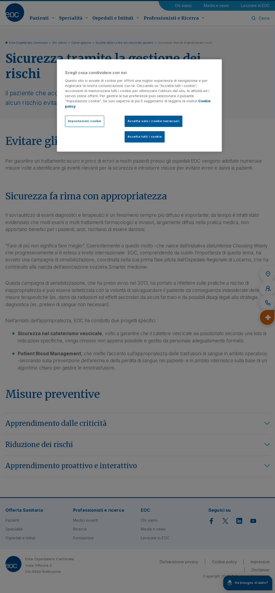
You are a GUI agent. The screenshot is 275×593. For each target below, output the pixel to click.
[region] (139, 105)
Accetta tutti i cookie (145, 136)
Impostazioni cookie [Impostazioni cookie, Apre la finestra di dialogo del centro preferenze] (84, 121)
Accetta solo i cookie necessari (154, 121)
